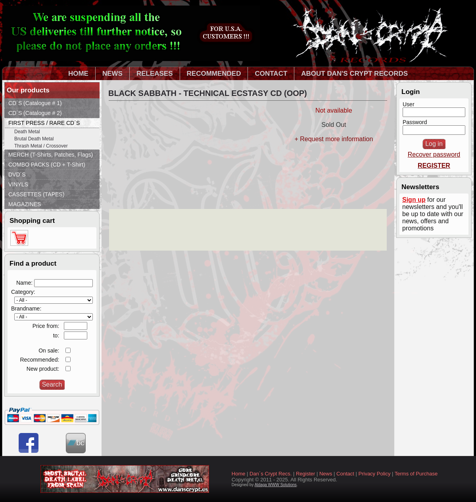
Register (305, 474)
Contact (345, 474)
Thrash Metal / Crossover (41, 146)
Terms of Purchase (416, 474)
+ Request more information (333, 139)
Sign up (414, 199)
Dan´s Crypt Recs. (271, 474)
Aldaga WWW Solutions (276, 485)
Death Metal (27, 131)
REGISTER (434, 165)
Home (239, 474)
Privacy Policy (375, 474)
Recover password (434, 154)
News (325, 474)
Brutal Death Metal (34, 139)
